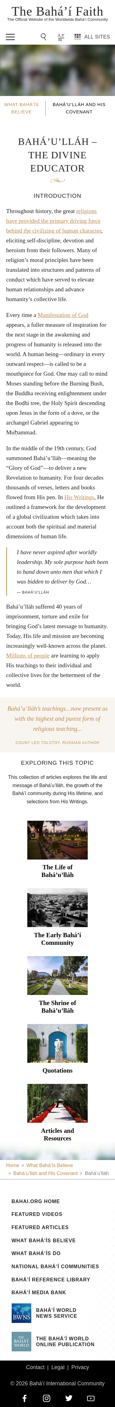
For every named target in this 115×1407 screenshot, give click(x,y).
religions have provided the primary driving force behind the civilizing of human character (53, 221)
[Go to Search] (44, 37)
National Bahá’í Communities (55, 1266)
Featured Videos (37, 1214)
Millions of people (28, 655)
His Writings (79, 497)
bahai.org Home (36, 1201)
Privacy (80, 1367)
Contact (35, 1367)
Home (12, 1165)
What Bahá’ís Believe (44, 1240)
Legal (57, 1367)
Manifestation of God (63, 315)
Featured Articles (40, 1227)
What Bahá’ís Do (36, 1253)
